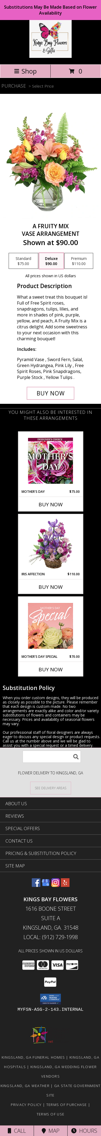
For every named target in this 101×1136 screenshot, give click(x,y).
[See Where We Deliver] (50, 787)
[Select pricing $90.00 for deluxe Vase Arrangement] (51, 261)
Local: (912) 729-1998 (50, 937)
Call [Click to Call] (17, 1130)
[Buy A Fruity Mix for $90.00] (51, 393)
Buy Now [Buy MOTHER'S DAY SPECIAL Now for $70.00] (51, 669)
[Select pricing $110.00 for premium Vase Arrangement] (79, 261)
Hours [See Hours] (84, 1130)
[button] (50, 999)
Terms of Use (51, 1114)
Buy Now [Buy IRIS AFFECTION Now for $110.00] (51, 586)
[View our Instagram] (55, 885)
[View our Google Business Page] (45, 885)
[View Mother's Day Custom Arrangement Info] (50, 460)
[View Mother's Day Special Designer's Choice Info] (50, 625)
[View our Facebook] (36, 885)
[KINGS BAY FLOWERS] (50, 56)
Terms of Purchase (66, 1104)
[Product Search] (52, 757)
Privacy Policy (26, 1104)
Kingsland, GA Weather (25, 1085)
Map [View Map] (51, 1130)
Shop (25, 71)
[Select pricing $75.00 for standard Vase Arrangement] (23, 261)
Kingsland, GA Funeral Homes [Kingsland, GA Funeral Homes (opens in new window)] (33, 1057)
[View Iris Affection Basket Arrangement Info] (50, 543)
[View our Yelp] (65, 885)
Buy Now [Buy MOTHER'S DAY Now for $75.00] (51, 504)
